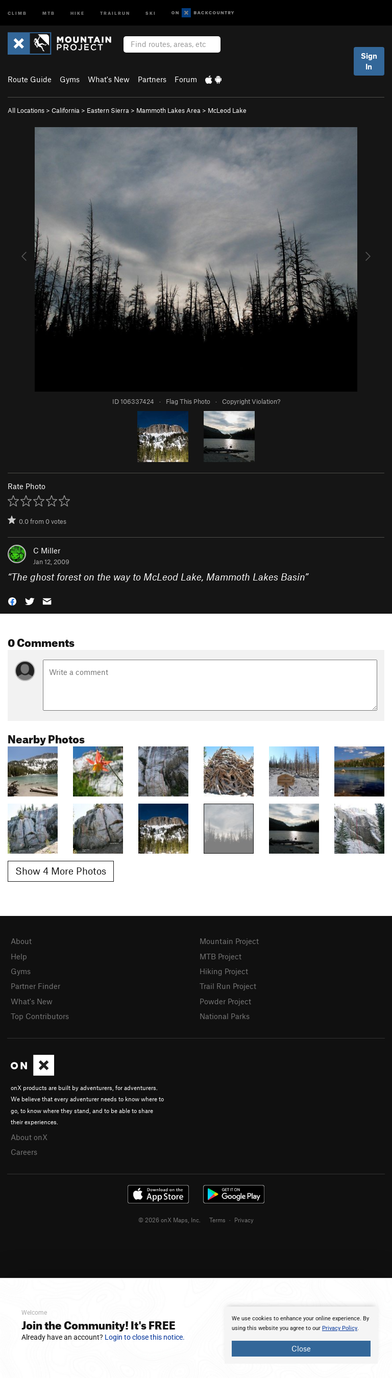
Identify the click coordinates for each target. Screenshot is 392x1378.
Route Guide (30, 79)
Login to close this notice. (145, 1337)
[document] (301, 1335)
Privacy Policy (339, 1328)
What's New (109, 79)
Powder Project (225, 1001)
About (21, 941)
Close (301, 1348)
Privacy (244, 1219)
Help (19, 956)
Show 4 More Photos (60, 871)
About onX (29, 1137)
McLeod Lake (227, 110)
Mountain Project (229, 941)
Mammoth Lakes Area (168, 110)
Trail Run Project (228, 985)
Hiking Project (224, 971)
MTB (48, 12)
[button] (12, 601)
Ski (150, 12)
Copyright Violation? (251, 401)
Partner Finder (35, 985)
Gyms (70, 79)
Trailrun (115, 12)
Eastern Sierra (108, 110)
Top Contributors (40, 1016)
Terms (217, 1219)
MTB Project (220, 956)
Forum (186, 79)
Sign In (369, 61)
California (66, 110)
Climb (17, 12)
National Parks (225, 1016)
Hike (77, 12)
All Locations (26, 110)
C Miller (46, 550)
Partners (152, 79)
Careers (24, 1151)
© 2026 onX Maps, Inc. (169, 1219)
